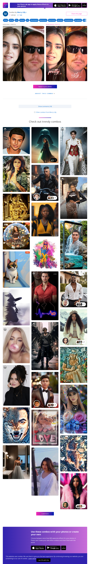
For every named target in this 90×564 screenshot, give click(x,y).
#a (27, 20)
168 (19, 15)
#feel (5, 20)
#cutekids (78, 20)
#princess (52, 20)
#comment (34, 20)
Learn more (32, 559)
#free (11, 20)
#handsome (69, 20)
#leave (22, 20)
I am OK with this (43, 560)
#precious (43, 20)
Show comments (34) (45, 106)
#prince (60, 20)
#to (16, 20)
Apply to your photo (45, 87)
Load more (45, 514)
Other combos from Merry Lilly (45, 112)
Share (76, 14)
